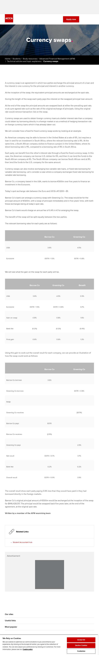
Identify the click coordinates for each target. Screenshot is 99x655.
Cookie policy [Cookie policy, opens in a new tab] (28, 649)
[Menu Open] (92, 19)
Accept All (81, 640)
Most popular (11, 627)
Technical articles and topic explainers (24, 61)
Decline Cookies (81, 645)
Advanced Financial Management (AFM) (57, 58)
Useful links (10, 620)
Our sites (9, 614)
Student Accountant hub (22, 542)
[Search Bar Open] (85, 19)
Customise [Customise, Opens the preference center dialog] (81, 651)
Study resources (30, 58)
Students (16, 58)
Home (7, 58)
